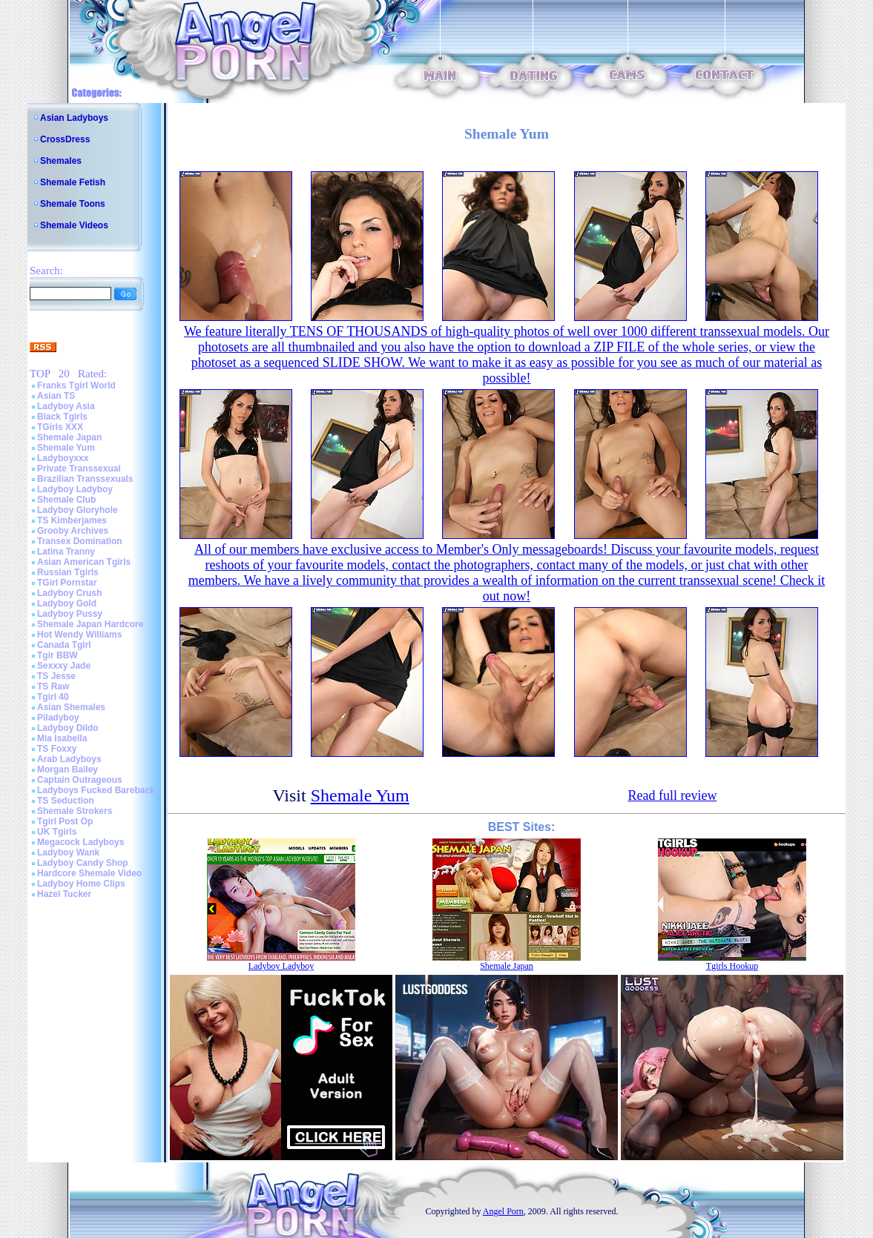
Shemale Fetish (72, 182)
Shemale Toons (72, 204)
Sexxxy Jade (63, 666)
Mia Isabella (62, 738)
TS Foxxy (56, 749)
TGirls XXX (60, 427)
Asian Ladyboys (74, 118)
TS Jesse (56, 676)
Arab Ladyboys (69, 759)
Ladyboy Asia (66, 406)
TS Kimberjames (72, 520)
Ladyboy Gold (66, 603)
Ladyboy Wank (68, 852)
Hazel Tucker (64, 894)
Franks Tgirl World (76, 385)
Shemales (61, 161)
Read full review (671, 795)
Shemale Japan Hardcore (90, 624)
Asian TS (56, 396)
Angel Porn (503, 1211)
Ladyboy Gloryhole (77, 510)
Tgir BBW (57, 655)
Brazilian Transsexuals (85, 479)
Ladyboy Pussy (69, 614)
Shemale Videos (74, 225)
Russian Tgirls (68, 572)
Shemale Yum (66, 448)
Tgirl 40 (53, 697)
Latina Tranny (66, 551)
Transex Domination (79, 541)
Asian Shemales (71, 707)
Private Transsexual (79, 468)
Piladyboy (58, 717)
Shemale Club (66, 499)
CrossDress (65, 139)
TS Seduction (65, 800)
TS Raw (53, 686)
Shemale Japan (69, 437)
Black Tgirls (62, 416)
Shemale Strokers (74, 811)
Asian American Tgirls (84, 562)
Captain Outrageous (79, 780)
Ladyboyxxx (62, 458)
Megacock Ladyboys (80, 842)
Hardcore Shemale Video (89, 873)
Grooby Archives (72, 531)
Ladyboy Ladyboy (75, 489)
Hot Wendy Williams (79, 634)
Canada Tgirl (64, 645)
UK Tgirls (56, 832)
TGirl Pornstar (67, 582)
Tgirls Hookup (732, 966)
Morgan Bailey (67, 769)
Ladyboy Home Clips (81, 883)
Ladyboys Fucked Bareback (96, 790)
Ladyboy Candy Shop (82, 863)
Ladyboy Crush (69, 593)
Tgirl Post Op (65, 821)
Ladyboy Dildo (68, 728)
